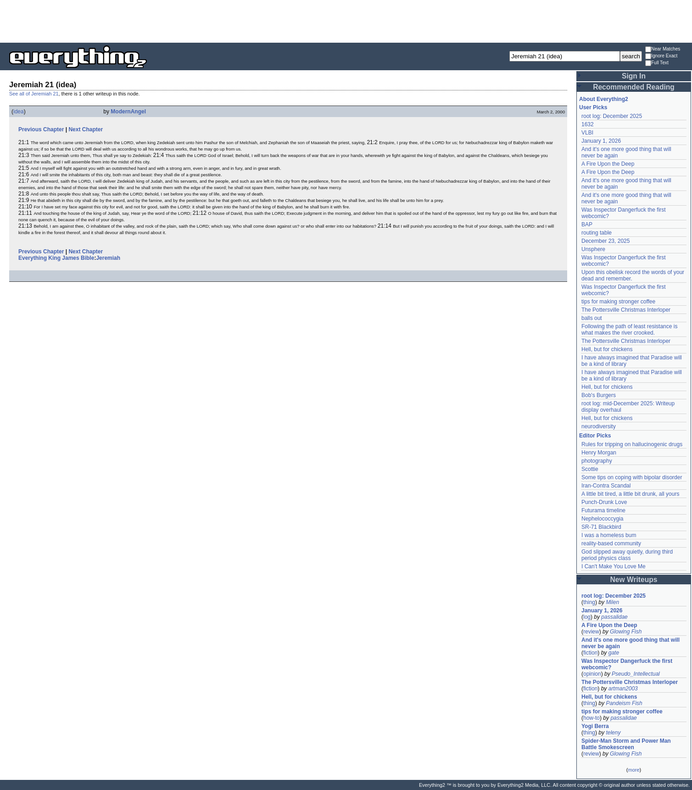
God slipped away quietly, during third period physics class (627, 555)
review (591, 631)
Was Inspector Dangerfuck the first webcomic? (626, 664)
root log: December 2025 (611, 116)
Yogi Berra (595, 726)
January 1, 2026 (601, 141)
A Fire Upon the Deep (607, 164)
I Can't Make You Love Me (613, 566)
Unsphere (593, 249)
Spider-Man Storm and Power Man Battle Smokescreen (626, 744)
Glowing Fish (626, 631)
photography (596, 461)
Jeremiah (108, 258)
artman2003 (623, 688)
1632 (587, 124)
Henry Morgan (598, 452)
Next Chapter (85, 129)
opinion (592, 674)
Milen (612, 602)
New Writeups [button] (634, 579)
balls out (591, 318)
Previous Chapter (41, 129)
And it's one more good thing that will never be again (630, 643)
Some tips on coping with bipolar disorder (631, 477)
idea (18, 111)
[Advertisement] (346, 20)
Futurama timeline (603, 510)
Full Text (657, 63)
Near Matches (662, 49)
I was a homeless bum (608, 535)
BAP (586, 224)
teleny (613, 732)
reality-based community (611, 543)
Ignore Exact (661, 56)
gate (613, 653)
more (633, 770)
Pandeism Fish (624, 703)
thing (589, 602)
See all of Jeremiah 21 (33, 93)
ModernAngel (128, 111)
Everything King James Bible (56, 258)
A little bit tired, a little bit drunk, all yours (630, 494)
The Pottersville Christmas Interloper (625, 310)
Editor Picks (595, 435)
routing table (596, 233)
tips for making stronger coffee (618, 301)
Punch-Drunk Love (604, 502)
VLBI (587, 132)
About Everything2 (603, 99)
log (587, 617)
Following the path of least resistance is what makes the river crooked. (629, 329)
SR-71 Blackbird (601, 527)
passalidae (614, 617)
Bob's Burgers (598, 395)
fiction (590, 653)
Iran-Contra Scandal (606, 485)
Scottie (589, 469)
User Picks (593, 107)
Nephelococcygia (602, 518)
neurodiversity (598, 426)
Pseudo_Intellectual (636, 674)
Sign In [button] (634, 76)
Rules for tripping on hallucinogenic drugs (631, 444)
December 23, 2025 (605, 241)
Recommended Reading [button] (634, 87)
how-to (591, 718)
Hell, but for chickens (606, 349)
